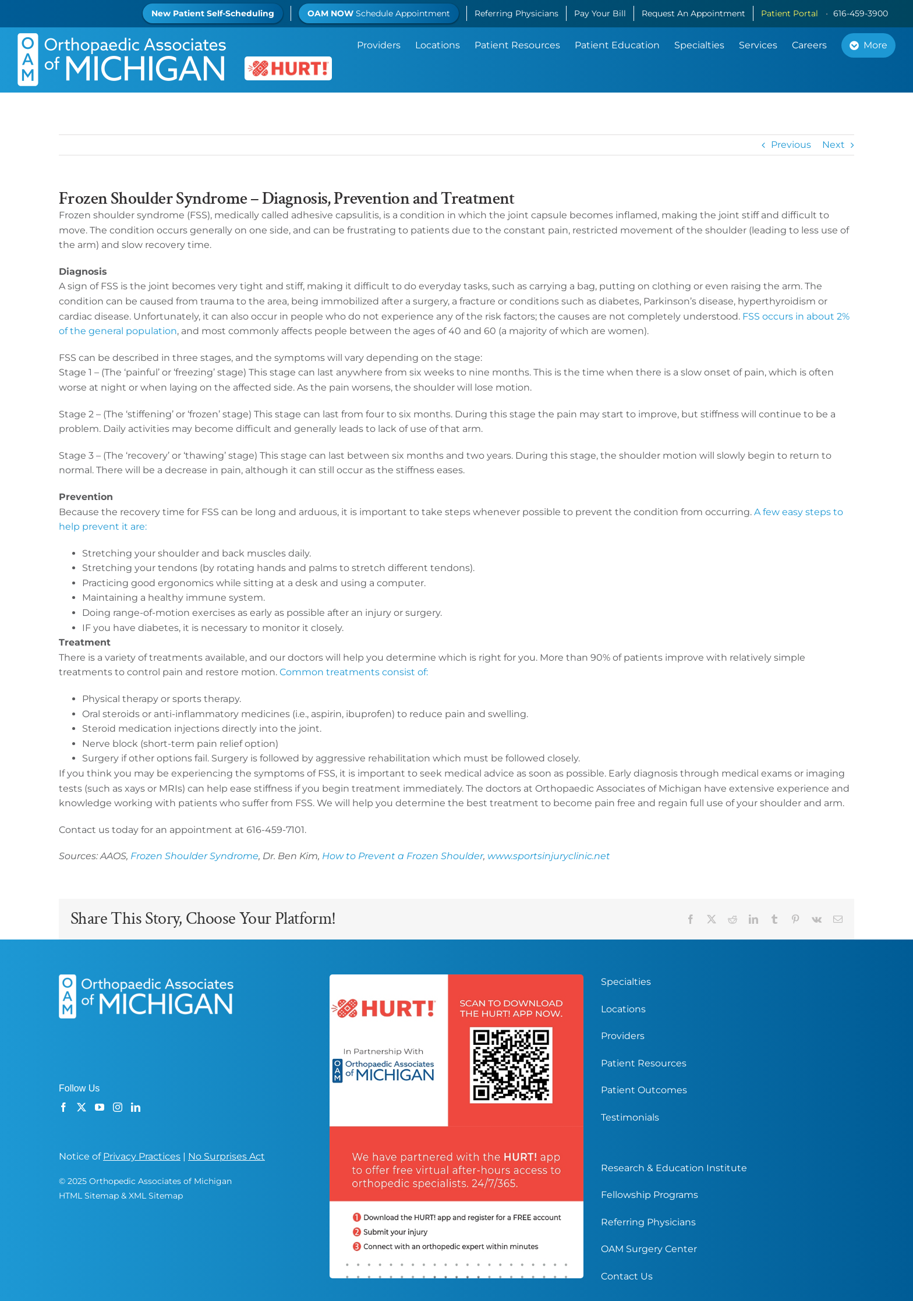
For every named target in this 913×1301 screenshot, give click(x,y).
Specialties (626, 981)
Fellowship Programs (649, 1194)
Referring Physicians (648, 1222)
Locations (623, 1009)
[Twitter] (81, 1107)
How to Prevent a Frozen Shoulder (402, 856)
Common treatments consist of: (353, 672)
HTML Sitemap (89, 1195)
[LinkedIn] (135, 1107)
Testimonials (630, 1117)
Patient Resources (643, 1063)
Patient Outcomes (644, 1090)
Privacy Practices (142, 1156)
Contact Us (627, 1276)
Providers (623, 1035)
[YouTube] (99, 1107)
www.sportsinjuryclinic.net (548, 856)
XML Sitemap (156, 1195)
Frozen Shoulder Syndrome (194, 856)
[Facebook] (63, 1107)
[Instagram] (117, 1107)
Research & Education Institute (674, 1168)
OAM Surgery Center (649, 1248)
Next (833, 144)
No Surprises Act (226, 1156)
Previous (791, 144)
